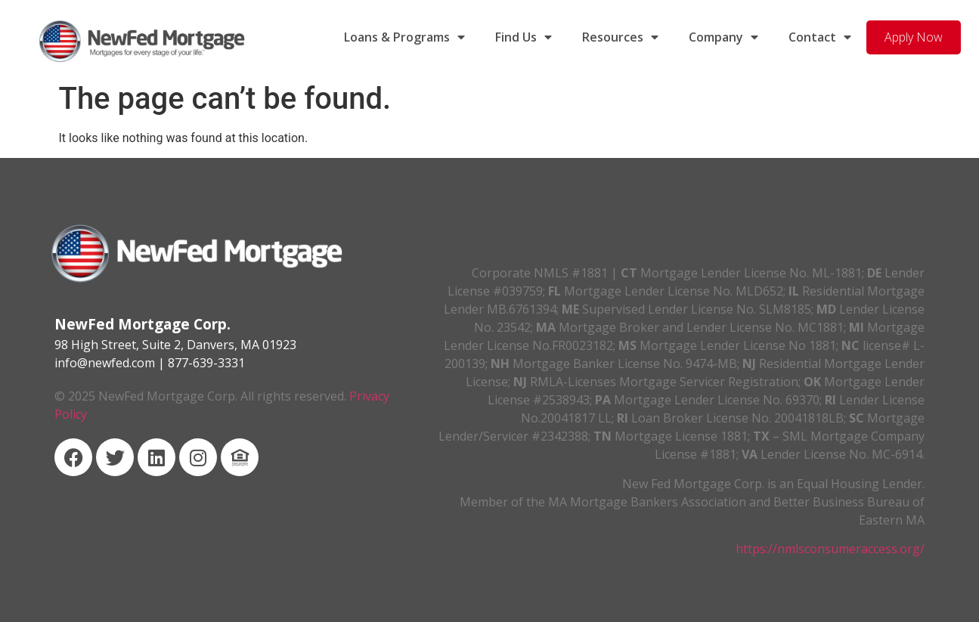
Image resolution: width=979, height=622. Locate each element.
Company (723, 37)
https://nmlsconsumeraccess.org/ (830, 548)
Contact (819, 37)
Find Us (523, 37)
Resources (620, 37)
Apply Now (914, 37)
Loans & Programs (404, 37)
